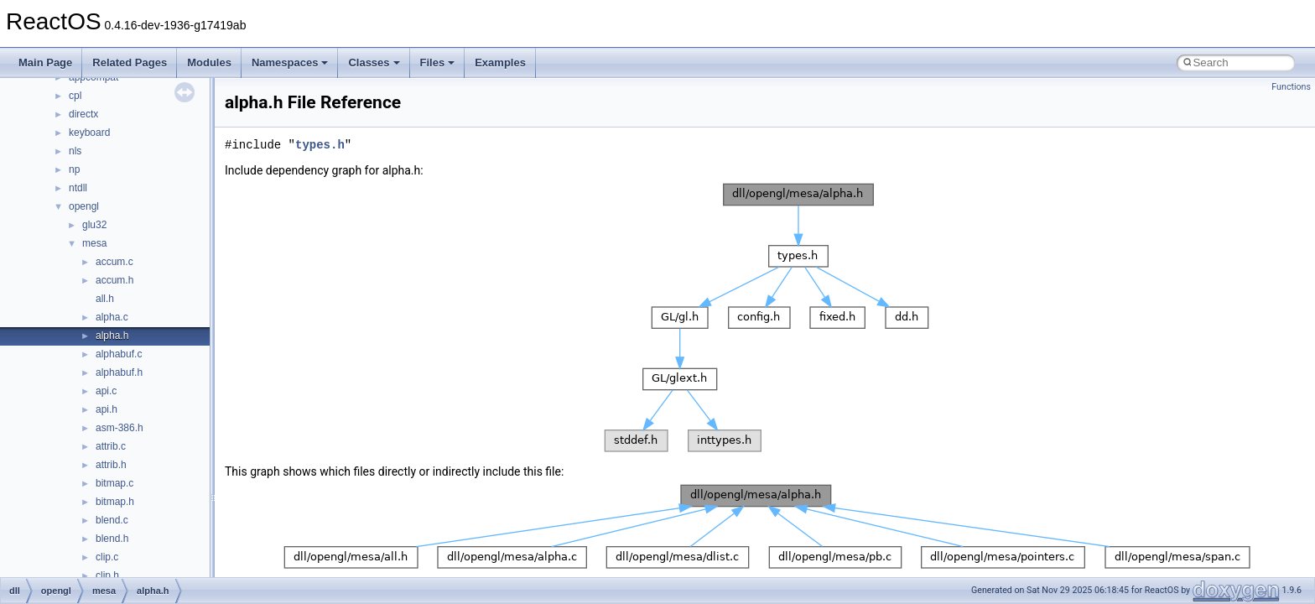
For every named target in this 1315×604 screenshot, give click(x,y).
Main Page (45, 62)
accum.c (114, 262)
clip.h (107, 575)
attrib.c (111, 446)
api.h (106, 409)
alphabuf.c (119, 354)
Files (437, 62)
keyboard (89, 132)
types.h (320, 145)
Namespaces (290, 62)
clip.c (107, 557)
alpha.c (112, 317)
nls (75, 151)
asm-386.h (119, 428)
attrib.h (111, 465)
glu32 (94, 225)
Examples (500, 62)
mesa (94, 243)
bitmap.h (115, 502)
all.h (105, 299)
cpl (75, 96)
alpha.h (112, 335)
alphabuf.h (119, 372)
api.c (106, 391)
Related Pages (129, 62)
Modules (209, 62)
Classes (373, 62)
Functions (1291, 86)
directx (83, 114)
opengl (84, 206)
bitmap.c (114, 483)
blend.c (112, 520)
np (74, 169)
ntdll (78, 188)
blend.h (112, 538)
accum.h (114, 280)
